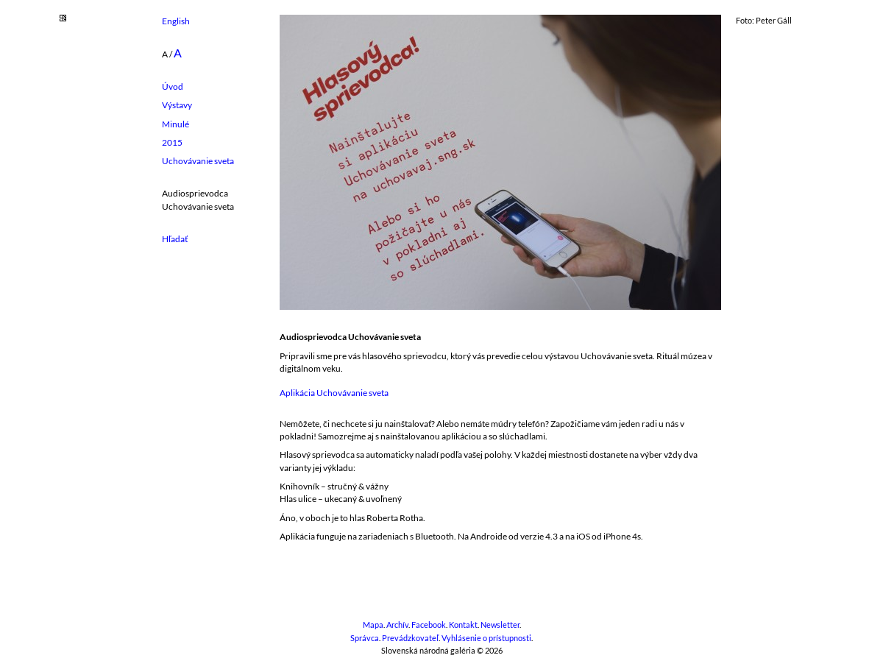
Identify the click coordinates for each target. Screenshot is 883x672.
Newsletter (499, 625)
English (176, 20)
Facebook (428, 625)
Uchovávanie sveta (198, 160)
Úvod (172, 86)
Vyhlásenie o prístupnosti (486, 638)
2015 (172, 142)
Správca (364, 638)
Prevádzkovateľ (410, 638)
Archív (397, 625)
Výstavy (177, 104)
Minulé (175, 124)
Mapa (373, 625)
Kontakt (463, 625)
